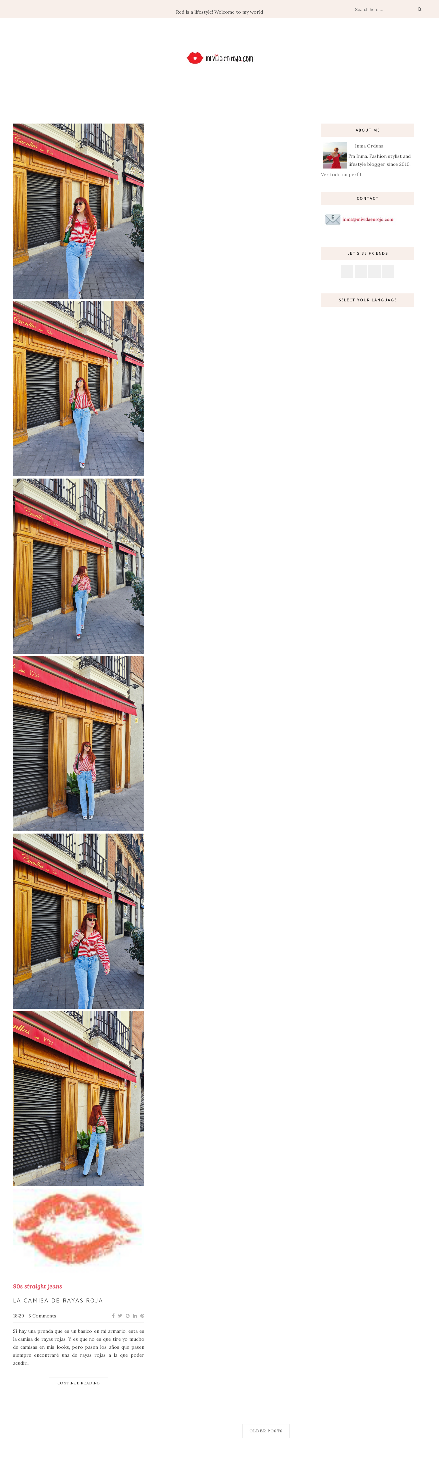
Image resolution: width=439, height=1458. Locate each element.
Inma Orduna (369, 146)
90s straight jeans (37, 1286)
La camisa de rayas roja (58, 1300)
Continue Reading (78, 1382)
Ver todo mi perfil (341, 175)
